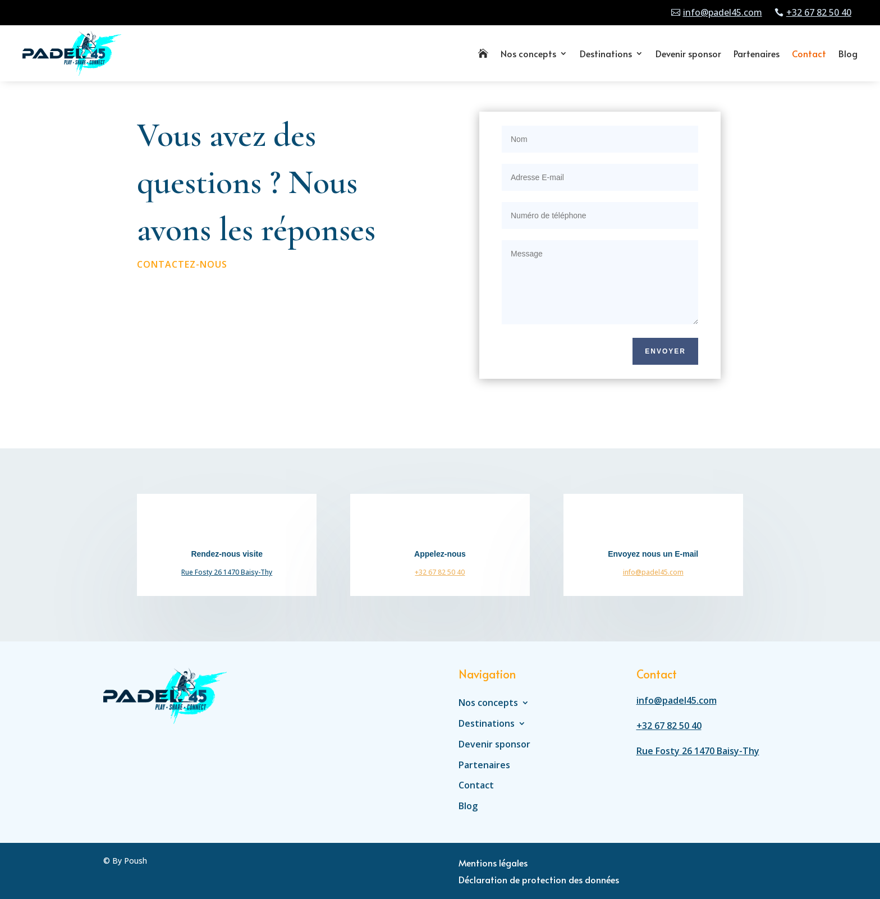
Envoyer (665, 351)
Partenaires (757, 53)
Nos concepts (528, 53)
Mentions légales (493, 864)
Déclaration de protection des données (539, 880)
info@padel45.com (722, 12)
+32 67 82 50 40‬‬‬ (440, 572)
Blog (848, 53)
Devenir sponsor (688, 53)
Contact (809, 53)
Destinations (606, 53)
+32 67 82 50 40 (818, 12)
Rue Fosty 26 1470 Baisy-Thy (226, 572)
